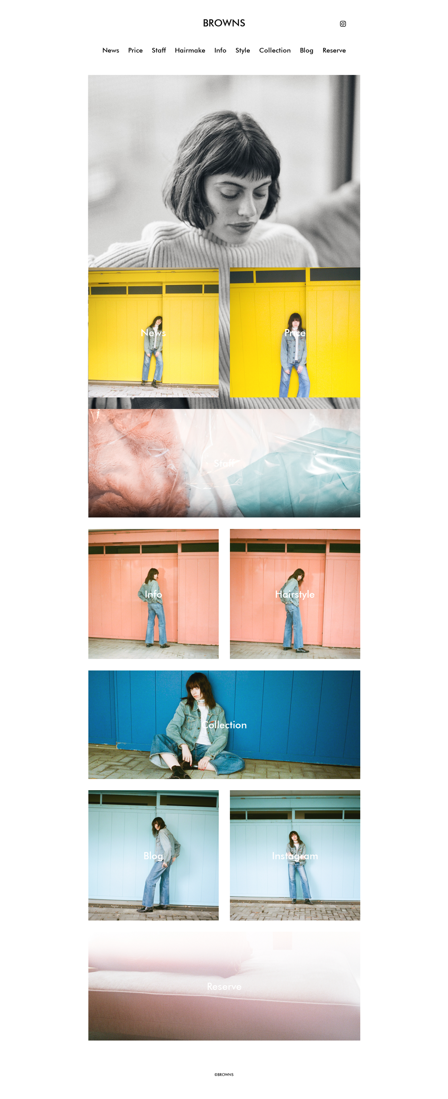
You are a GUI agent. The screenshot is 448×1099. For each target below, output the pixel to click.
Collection (275, 50)
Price (135, 50)
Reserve (334, 50)
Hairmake (190, 50)
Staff (159, 50)
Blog (307, 50)
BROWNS (224, 23)
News (110, 50)
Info (220, 50)
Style (243, 50)
